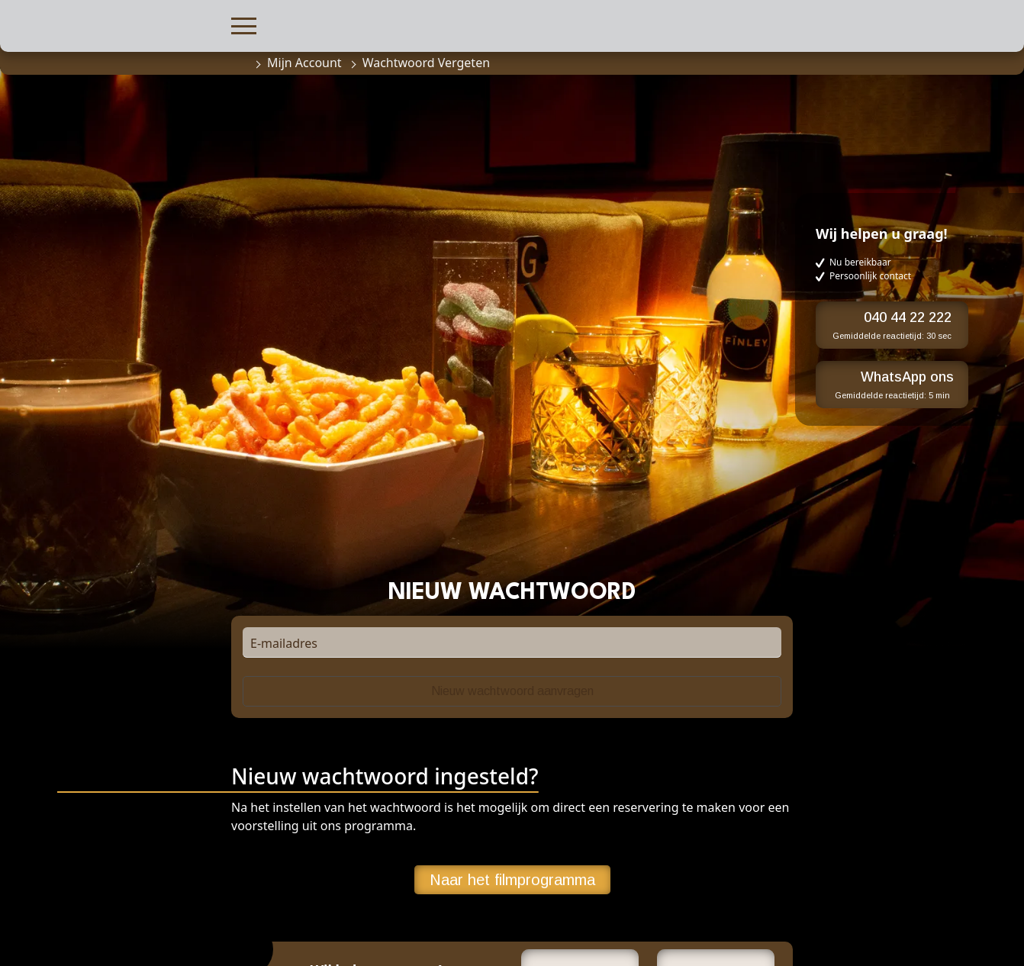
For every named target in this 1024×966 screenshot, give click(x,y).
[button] (243, 24)
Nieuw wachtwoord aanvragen (512, 690)
